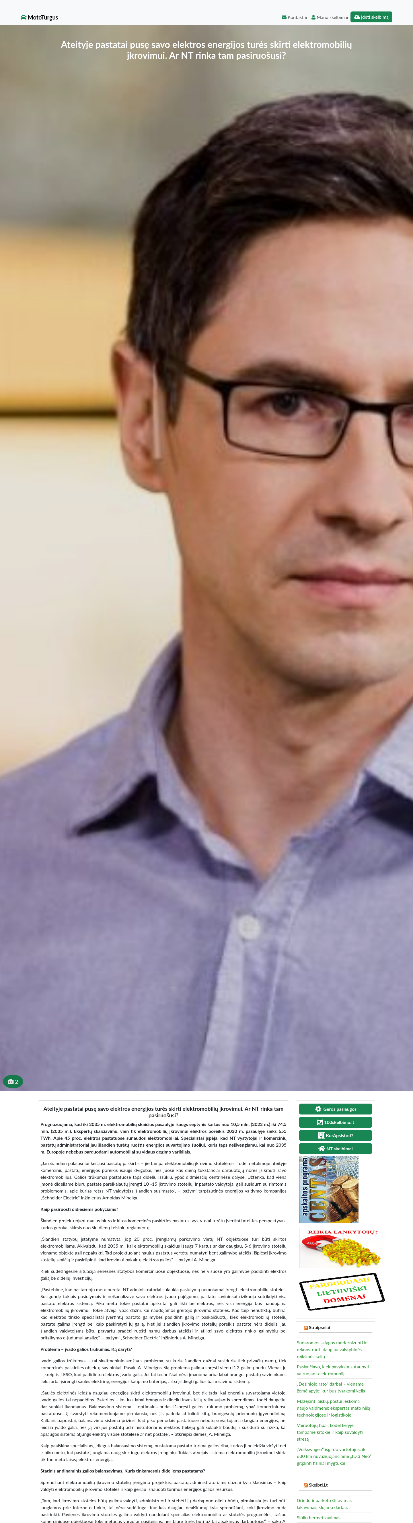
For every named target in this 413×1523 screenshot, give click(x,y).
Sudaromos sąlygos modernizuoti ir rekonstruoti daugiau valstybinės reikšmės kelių (332, 1349)
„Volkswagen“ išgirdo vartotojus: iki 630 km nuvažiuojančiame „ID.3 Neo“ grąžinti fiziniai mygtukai (334, 1456)
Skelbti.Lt (318, 1484)
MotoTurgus (39, 17)
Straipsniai (319, 1327)
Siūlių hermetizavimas (318, 1517)
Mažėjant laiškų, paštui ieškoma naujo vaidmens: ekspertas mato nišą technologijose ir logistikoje (333, 1407)
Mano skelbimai (329, 17)
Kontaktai (294, 17)
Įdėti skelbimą (371, 17)
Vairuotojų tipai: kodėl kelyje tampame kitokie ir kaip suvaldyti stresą (330, 1432)
